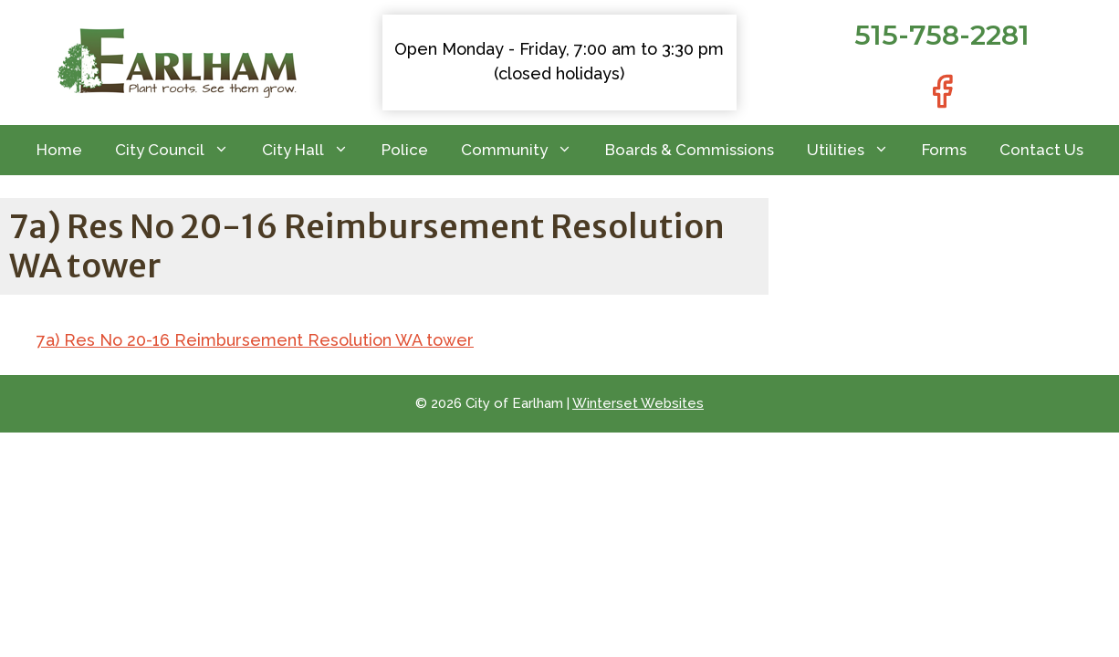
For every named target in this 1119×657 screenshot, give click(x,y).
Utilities (856, 150)
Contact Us (1041, 150)
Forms (944, 150)
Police (405, 150)
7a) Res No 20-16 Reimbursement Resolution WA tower (255, 339)
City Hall (313, 150)
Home (59, 150)
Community (525, 150)
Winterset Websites (638, 403)
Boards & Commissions (689, 150)
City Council (180, 150)
